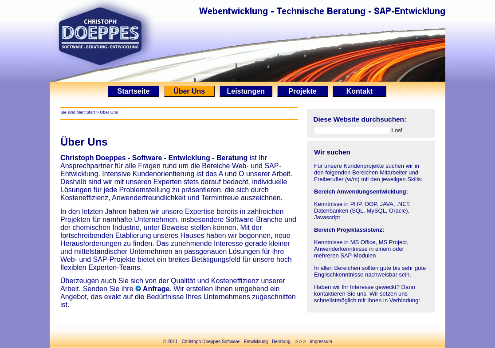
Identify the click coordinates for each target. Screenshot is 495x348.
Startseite (133, 91)
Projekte (303, 91)
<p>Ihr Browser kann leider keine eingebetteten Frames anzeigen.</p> (370, 227)
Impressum (321, 341)
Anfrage (155, 289)
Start (90, 112)
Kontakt (359, 91)
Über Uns (189, 91)
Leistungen (246, 91)
